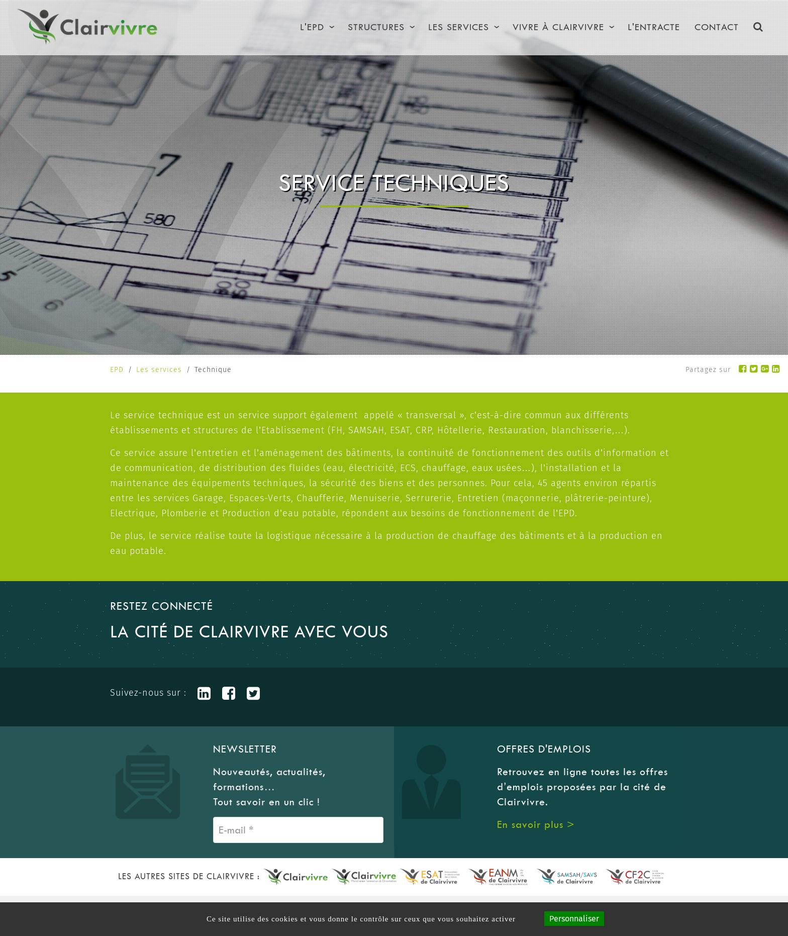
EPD (117, 369)
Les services (159, 369)
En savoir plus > (536, 824)
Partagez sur (708, 369)
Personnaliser (574, 918)
